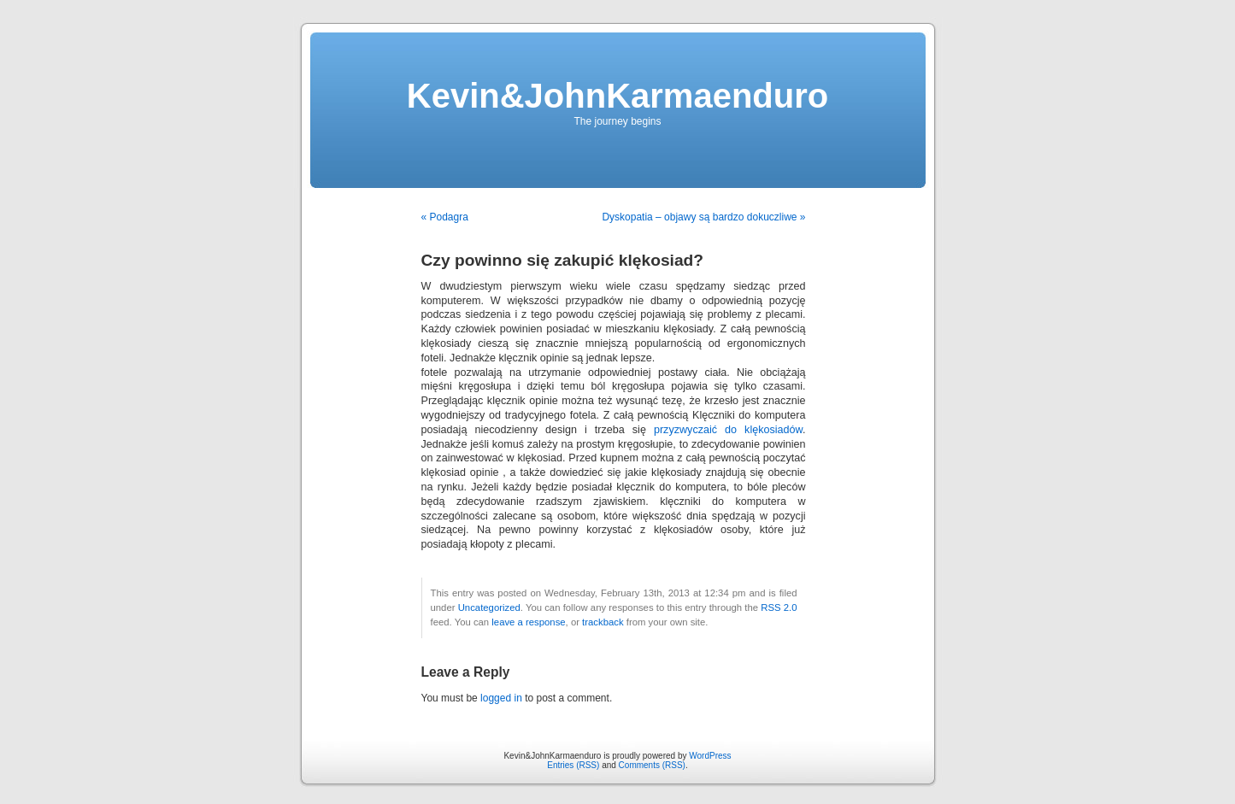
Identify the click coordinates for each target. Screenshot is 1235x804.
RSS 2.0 (779, 607)
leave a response (528, 622)
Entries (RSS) (573, 765)
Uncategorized (489, 607)
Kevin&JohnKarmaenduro (617, 95)
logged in (501, 698)
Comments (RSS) (652, 765)
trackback (602, 622)
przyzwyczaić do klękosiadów (728, 430)
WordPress (710, 755)
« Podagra (444, 217)
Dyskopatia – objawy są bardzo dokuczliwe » (703, 217)
